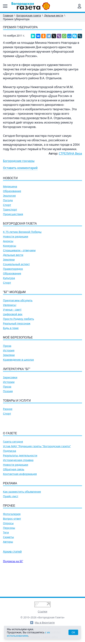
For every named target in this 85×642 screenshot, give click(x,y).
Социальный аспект (16, 264)
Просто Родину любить (18, 319)
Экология (9, 195)
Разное (7, 409)
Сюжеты (8, 558)
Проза (7, 345)
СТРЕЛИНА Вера (70, 153)
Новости (10, 178)
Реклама (10, 504)
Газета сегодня (13, 462)
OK (73, 632)
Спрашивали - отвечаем (19, 250)
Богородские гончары (19, 161)
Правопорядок (13, 269)
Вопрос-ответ (12, 539)
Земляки (9, 259)
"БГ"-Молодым (14, 292)
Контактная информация (20, 495)
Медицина (10, 186)
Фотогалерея (12, 535)
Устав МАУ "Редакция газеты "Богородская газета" (37, 467)
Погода (8, 200)
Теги (6, 553)
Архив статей (12, 573)
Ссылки (42, 611)
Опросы (8, 544)
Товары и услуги (17, 400)
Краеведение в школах (18, 359)
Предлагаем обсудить (17, 300)
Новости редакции (15, 236)
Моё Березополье (18, 337)
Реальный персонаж (16, 323)
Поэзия (8, 391)
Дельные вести (53, 15)
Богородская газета (28, 15)
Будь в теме (11, 328)
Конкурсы (9, 245)
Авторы (8, 562)
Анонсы (8, 241)
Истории (8, 382)
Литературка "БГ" (16, 369)
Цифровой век (12, 314)
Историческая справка (18, 481)
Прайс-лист (10, 517)
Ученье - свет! (12, 309)
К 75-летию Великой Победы (22, 232)
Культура (9, 278)
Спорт (7, 205)
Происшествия (13, 214)
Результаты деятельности (20, 476)
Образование (12, 191)
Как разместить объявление (22, 512)
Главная (8, 15)
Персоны (9, 549)
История (8, 350)
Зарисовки (10, 377)
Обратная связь (13, 490)
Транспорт (10, 209)
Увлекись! (9, 305)
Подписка (9, 472)
